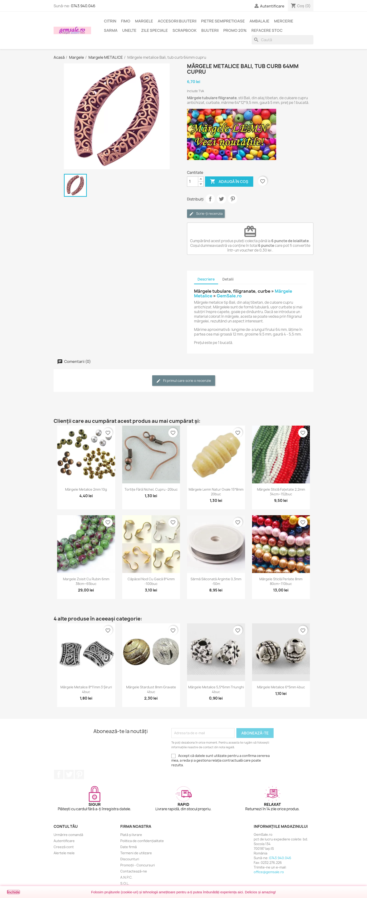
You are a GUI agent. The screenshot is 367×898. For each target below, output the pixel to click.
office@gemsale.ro (269, 872)
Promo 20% (235, 30)
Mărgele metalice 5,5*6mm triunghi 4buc (216, 689)
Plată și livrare (131, 834)
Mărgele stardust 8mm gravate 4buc (151, 689)
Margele (144, 21)
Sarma (110, 30)
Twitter (69, 774)
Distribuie (210, 199)
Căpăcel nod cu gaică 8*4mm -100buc (151, 581)
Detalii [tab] (228, 279)
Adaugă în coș (229, 182)
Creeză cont (64, 847)
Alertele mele (64, 853)
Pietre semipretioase (223, 21)
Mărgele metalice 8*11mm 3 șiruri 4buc (86, 689)
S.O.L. (124, 883)
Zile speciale (154, 30)
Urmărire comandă (68, 834)
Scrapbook (184, 30)
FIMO (125, 21)
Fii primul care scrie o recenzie (183, 380)
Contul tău (66, 826)
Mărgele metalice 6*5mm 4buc (281, 687)
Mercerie (283, 21)
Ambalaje (259, 21)
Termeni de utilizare (136, 853)
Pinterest (232, 199)
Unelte (129, 30)
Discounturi (129, 859)
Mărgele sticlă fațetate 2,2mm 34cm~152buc (281, 491)
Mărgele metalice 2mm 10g (86, 489)
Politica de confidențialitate (142, 841)
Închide (13, 892)
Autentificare (64, 841)
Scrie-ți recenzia (206, 213)
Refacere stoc (267, 30)
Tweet (221, 199)
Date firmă (128, 847)
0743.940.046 (83, 5)
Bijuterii (210, 30)
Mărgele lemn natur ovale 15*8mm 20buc (216, 491)
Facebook (58, 774)
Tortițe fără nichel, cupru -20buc (151, 489)
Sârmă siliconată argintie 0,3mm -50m (216, 581)
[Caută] (282, 39)
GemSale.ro (229, 296)
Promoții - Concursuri (137, 865)
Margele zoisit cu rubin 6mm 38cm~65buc (86, 581)
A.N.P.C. (126, 877)
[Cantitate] (192, 181)
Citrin (110, 21)
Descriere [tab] (206, 279)
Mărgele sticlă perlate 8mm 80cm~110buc (280, 581)
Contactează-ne (133, 871)
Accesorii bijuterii (177, 21)
